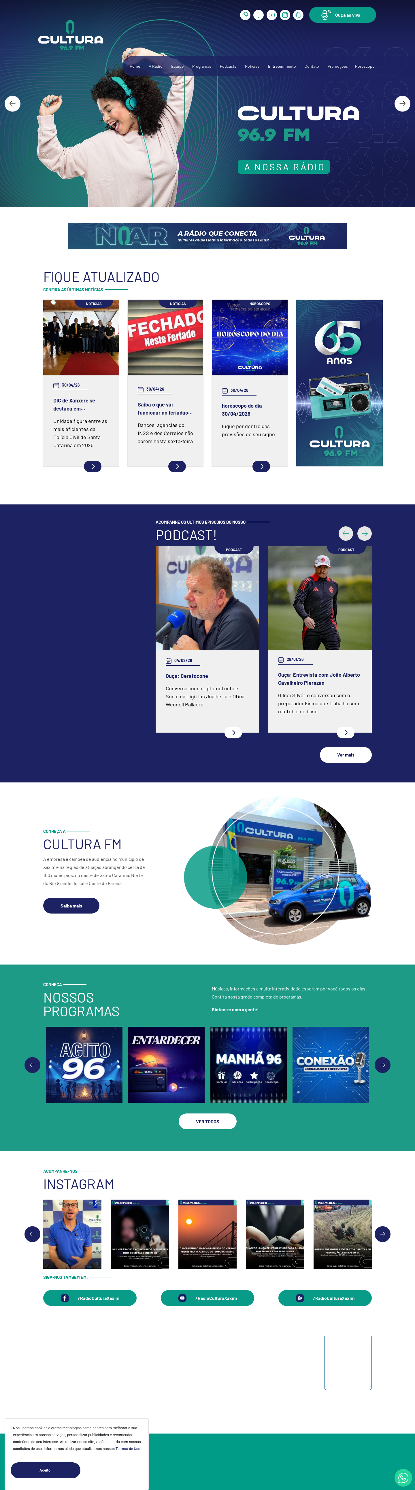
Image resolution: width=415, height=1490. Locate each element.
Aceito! (59, 1470)
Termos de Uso (128, 1448)
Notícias (252, 66)
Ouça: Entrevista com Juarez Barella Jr (198, 663)
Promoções (338, 66)
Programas (201, 66)
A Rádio (156, 66)
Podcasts (228, 66)
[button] (342, 15)
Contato (312, 66)
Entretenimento (282, 66)
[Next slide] (402, 103)
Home (135, 66)
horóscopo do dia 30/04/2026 (242, 409)
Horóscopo (365, 66)
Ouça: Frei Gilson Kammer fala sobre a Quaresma (312, 610)
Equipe (177, 66)
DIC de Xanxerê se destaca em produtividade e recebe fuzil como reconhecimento (80, 405)
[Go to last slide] (12, 103)
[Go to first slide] (383, 1049)
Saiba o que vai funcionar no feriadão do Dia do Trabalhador (163, 409)
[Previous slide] (32, 1049)
